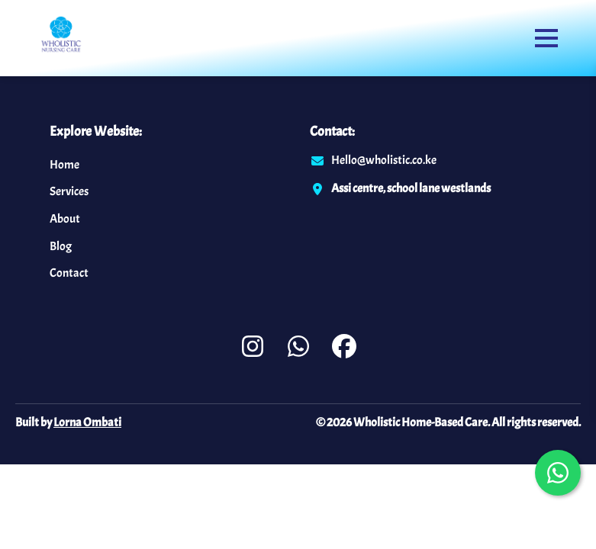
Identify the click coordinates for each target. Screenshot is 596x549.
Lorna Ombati (87, 422)
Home (64, 164)
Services (69, 191)
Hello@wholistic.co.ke (384, 160)
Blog (61, 246)
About (65, 218)
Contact (69, 273)
